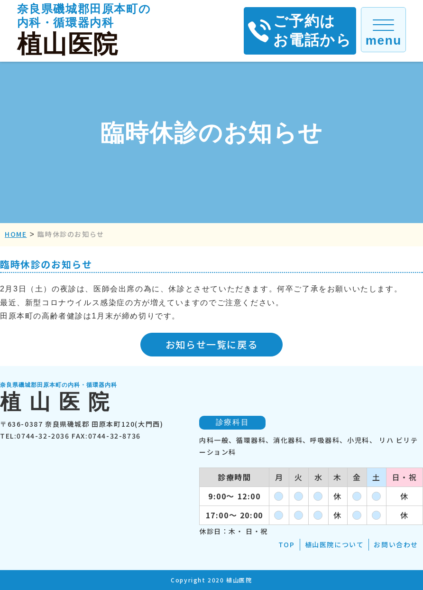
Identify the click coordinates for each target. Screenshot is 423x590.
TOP (286, 544)
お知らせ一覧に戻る (211, 344)
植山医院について (334, 544)
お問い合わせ (396, 544)
